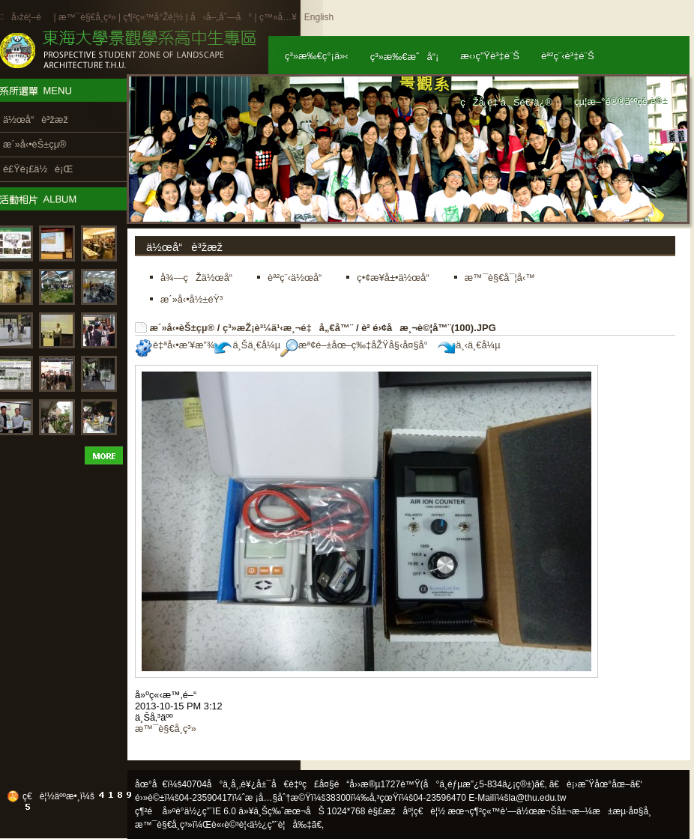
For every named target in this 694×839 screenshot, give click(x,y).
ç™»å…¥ (278, 17)
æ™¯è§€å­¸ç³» (88, 17)
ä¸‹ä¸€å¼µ (469, 345)
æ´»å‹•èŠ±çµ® (182, 327)
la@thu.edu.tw (538, 798)
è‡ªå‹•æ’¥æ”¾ (174, 345)
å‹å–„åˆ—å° (221, 17)
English (319, 17)
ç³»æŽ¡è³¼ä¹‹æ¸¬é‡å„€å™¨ (288, 327)
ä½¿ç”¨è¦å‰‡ (281, 825)
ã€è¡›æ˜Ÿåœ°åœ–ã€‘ (595, 784)
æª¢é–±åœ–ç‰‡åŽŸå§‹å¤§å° (357, 345)
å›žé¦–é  (31, 17)
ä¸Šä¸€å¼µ (247, 345)
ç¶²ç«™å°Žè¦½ (153, 17)
